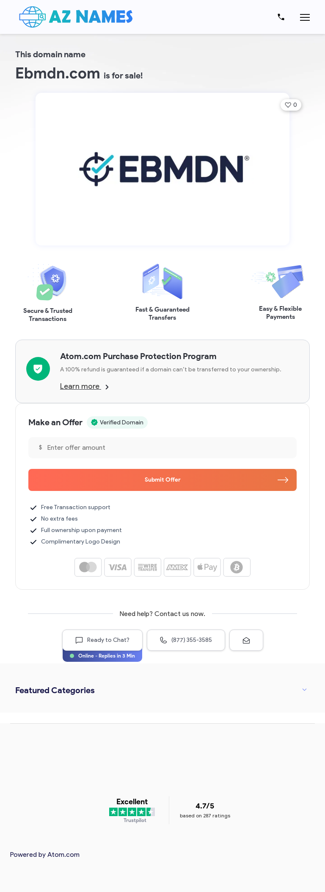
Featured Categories (55, 690)
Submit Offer (217, 479)
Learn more (84, 386)
